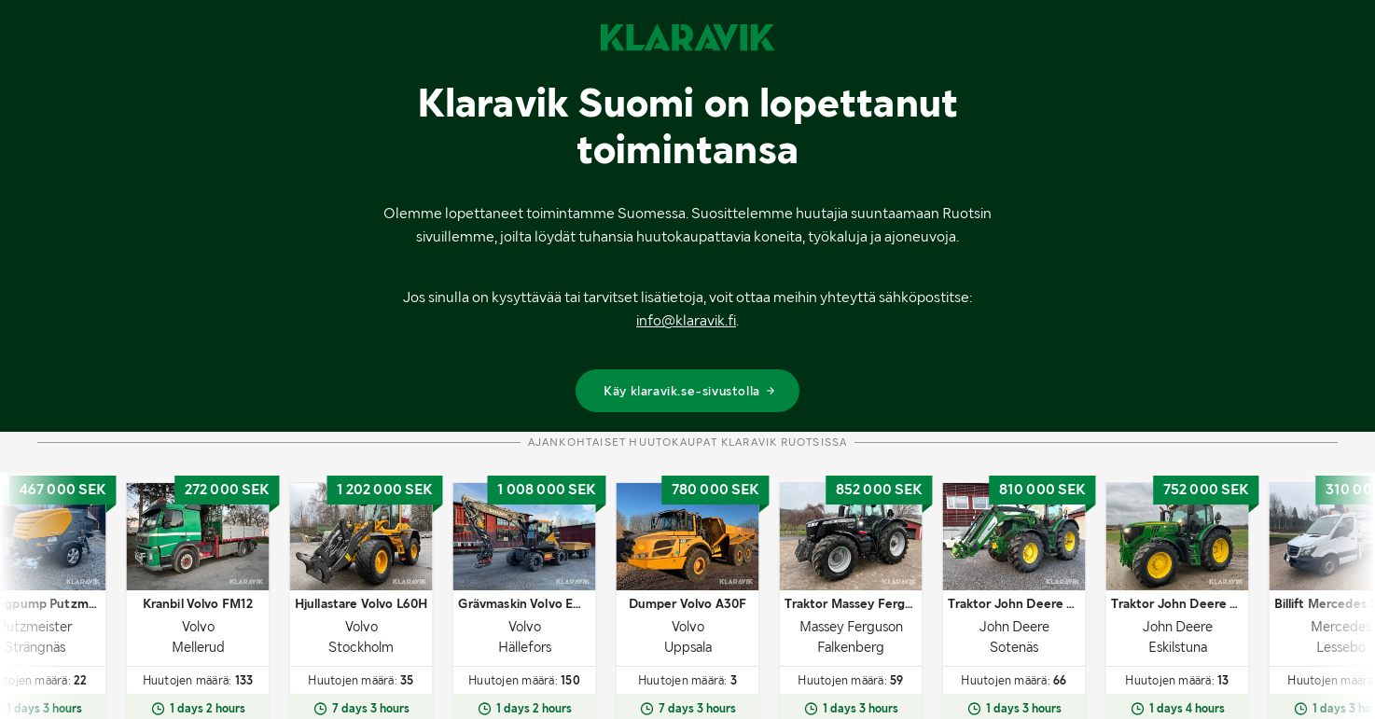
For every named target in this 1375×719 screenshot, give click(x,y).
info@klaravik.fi (686, 320)
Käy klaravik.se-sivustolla (690, 390)
